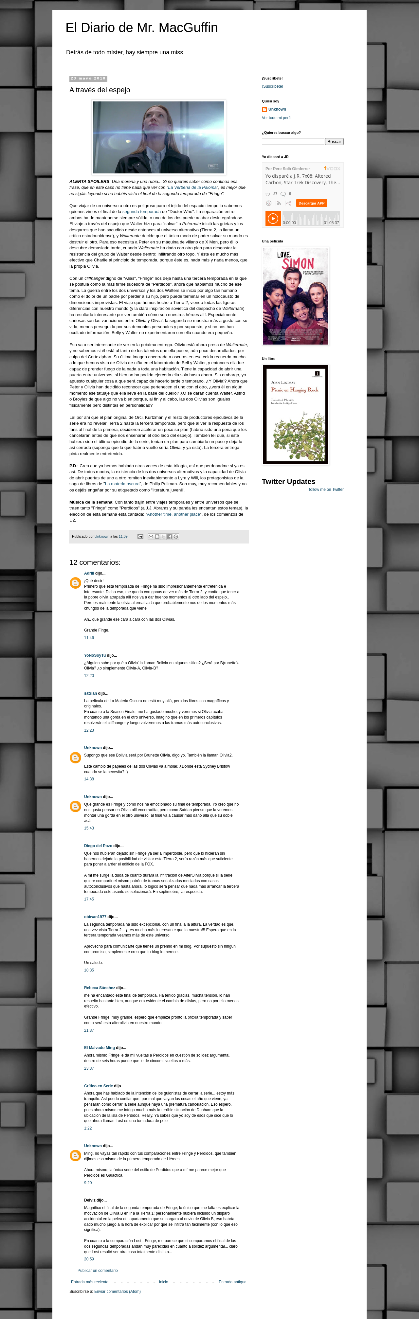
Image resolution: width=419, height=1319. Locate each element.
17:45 (89, 899)
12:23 (89, 730)
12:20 (89, 675)
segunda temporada (141, 211)
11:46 (89, 637)
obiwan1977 (95, 917)
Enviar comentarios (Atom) (117, 1291)
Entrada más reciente (89, 1282)
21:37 (89, 1030)
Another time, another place (173, 514)
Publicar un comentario (98, 1270)
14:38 (89, 779)
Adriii (89, 573)
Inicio (163, 1282)
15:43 (89, 828)
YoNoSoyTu (95, 655)
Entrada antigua (232, 1282)
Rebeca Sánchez (99, 988)
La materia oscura (122, 483)
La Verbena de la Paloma (192, 187)
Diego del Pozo (98, 846)
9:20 (88, 1183)
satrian (90, 693)
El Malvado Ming (99, 1047)
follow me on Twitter (326, 489)
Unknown (93, 747)
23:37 (89, 1068)
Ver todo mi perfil (276, 118)
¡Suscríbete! (272, 86)
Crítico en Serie (98, 1086)
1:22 (88, 1128)
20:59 (89, 1259)
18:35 (89, 970)
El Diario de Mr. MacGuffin (141, 27)
